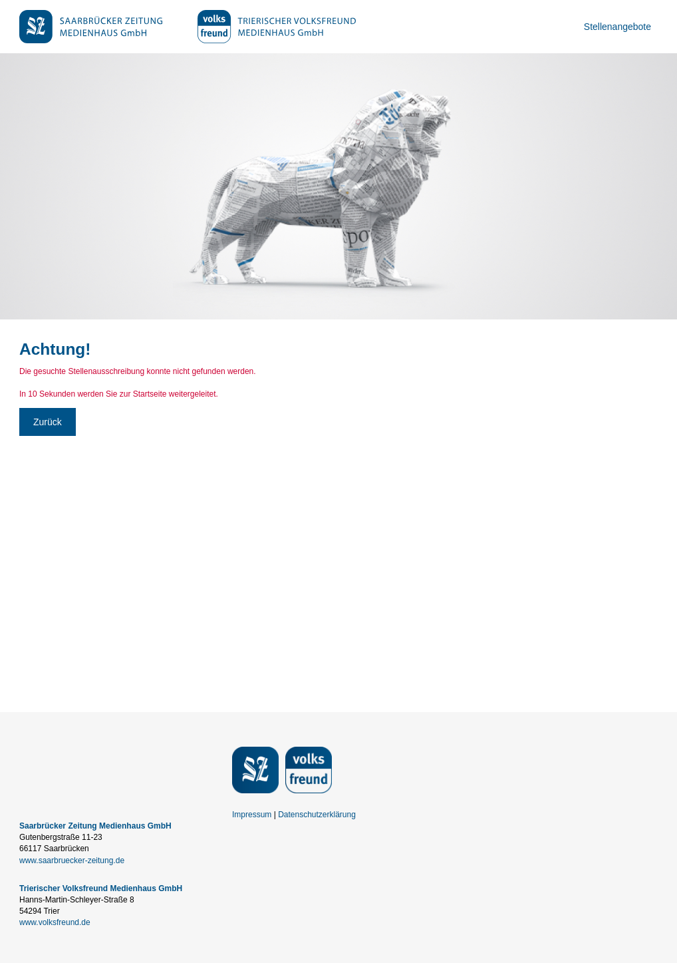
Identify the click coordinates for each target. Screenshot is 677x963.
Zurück (47, 422)
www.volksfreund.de (54, 922)
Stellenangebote (617, 26)
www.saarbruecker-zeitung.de (71, 860)
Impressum (251, 814)
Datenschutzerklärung (317, 814)
